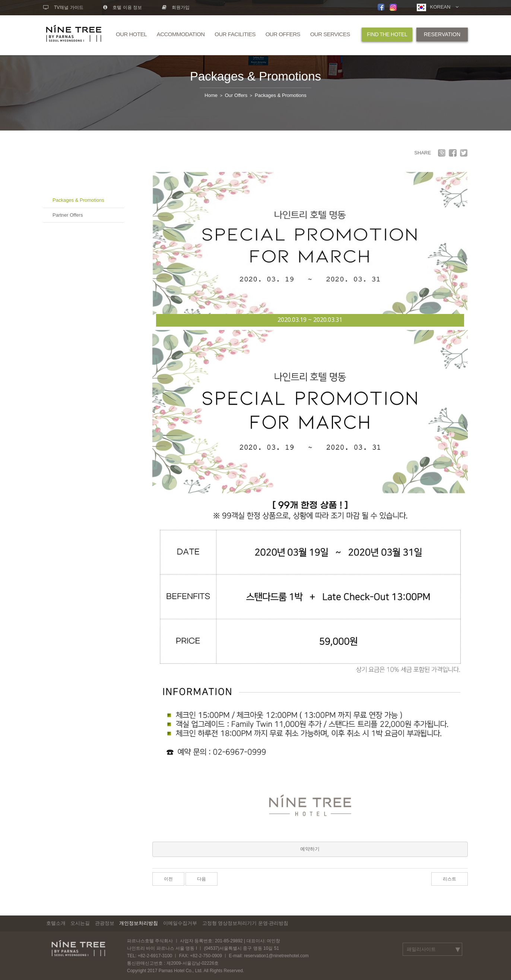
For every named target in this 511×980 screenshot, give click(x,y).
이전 (168, 879)
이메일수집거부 (180, 923)
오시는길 (80, 923)
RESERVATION (442, 34)
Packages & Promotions (255, 76)
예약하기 (310, 849)
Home (211, 95)
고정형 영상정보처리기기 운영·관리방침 (245, 923)
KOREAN (437, 7)
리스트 (449, 879)
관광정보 (104, 923)
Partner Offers (68, 215)
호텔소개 (56, 923)
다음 (201, 879)
